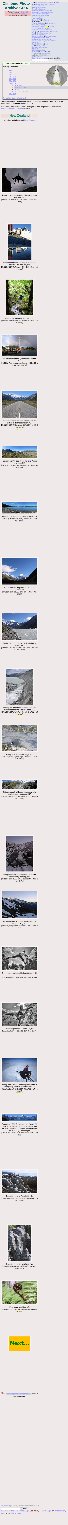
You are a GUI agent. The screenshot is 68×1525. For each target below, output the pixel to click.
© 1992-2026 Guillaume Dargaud (19, 12)
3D (33, 39)
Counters (4, 1506)
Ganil (38, 45)
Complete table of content (14, 98)
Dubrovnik (35, 27)
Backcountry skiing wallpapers (42, 12)
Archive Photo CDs (38, 50)
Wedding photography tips (48, 31)
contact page (45, 1511)
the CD (28, 103)
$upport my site (37, 56)
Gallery (34, 20)
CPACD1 (12, 77)
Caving (42, 25)
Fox (43, 41)
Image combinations (38, 38)
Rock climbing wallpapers (40, 14)
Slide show (42, 6)
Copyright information (39, 47)
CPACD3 (12, 81)
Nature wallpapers (38, 17)
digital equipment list (43, 33)
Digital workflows (37, 36)
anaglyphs (37, 39)
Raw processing (50, 36)
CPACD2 (12, 79)
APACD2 (12, 72)
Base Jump (35, 25)
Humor (52, 2)
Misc (16, 90)
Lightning (40, 44)
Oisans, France (21, 92)
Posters (34, 52)
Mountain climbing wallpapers (42, 10)
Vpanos (52, 4)
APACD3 (12, 75)
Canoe (49, 27)
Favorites (35, 6)
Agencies (35, 48)
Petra (33, 28)
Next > (49, 55)
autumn (47, 41)
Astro (47, 44)
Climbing (44, 2)
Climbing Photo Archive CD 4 (18, 1394)
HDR (47, 38)
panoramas (44, 4)
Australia (18, 85)
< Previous (43, 55)
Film (33, 33)
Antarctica (38, 2)
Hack (48, 2)
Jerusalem (39, 28)
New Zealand (20, 87)
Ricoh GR (35, 34)
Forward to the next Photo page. (15, 1511)
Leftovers (45, 20)
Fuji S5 (41, 34)
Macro (34, 41)
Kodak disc (35, 42)
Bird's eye (41, 23)
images (37, 4)
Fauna (39, 41)
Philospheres (50, 23)
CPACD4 (12, 83)
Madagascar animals (39, 30)
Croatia (42, 27)
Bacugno (47, 28)
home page (16, 1513)
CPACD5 (12, 94)
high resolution (47, 39)
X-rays (43, 45)
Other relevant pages (39, 58)
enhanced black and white (12, 109)
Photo (57, 2)
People (49, 30)
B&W (39, 20)
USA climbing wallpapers (40, 15)
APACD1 (12, 70)
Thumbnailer (46, 53)
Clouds (34, 44)
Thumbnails (36, 53)
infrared (53, 41)
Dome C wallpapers (38, 9)
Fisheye (34, 23)
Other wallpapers (37, 18)
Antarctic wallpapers (39, 7)
